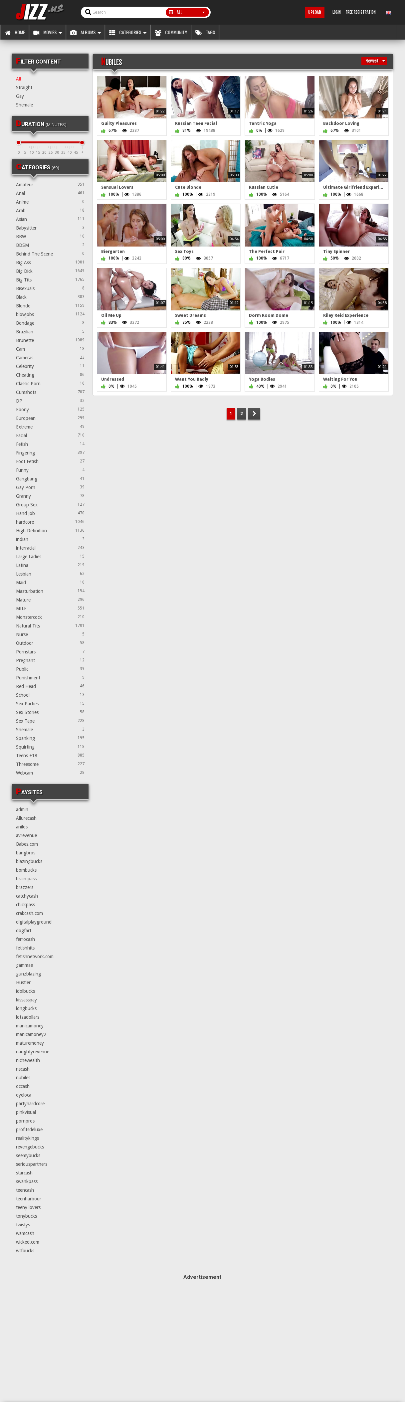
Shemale (24, 104)
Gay (20, 96)
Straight (24, 87)
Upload (314, 12)
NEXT (254, 414)
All (18, 79)
